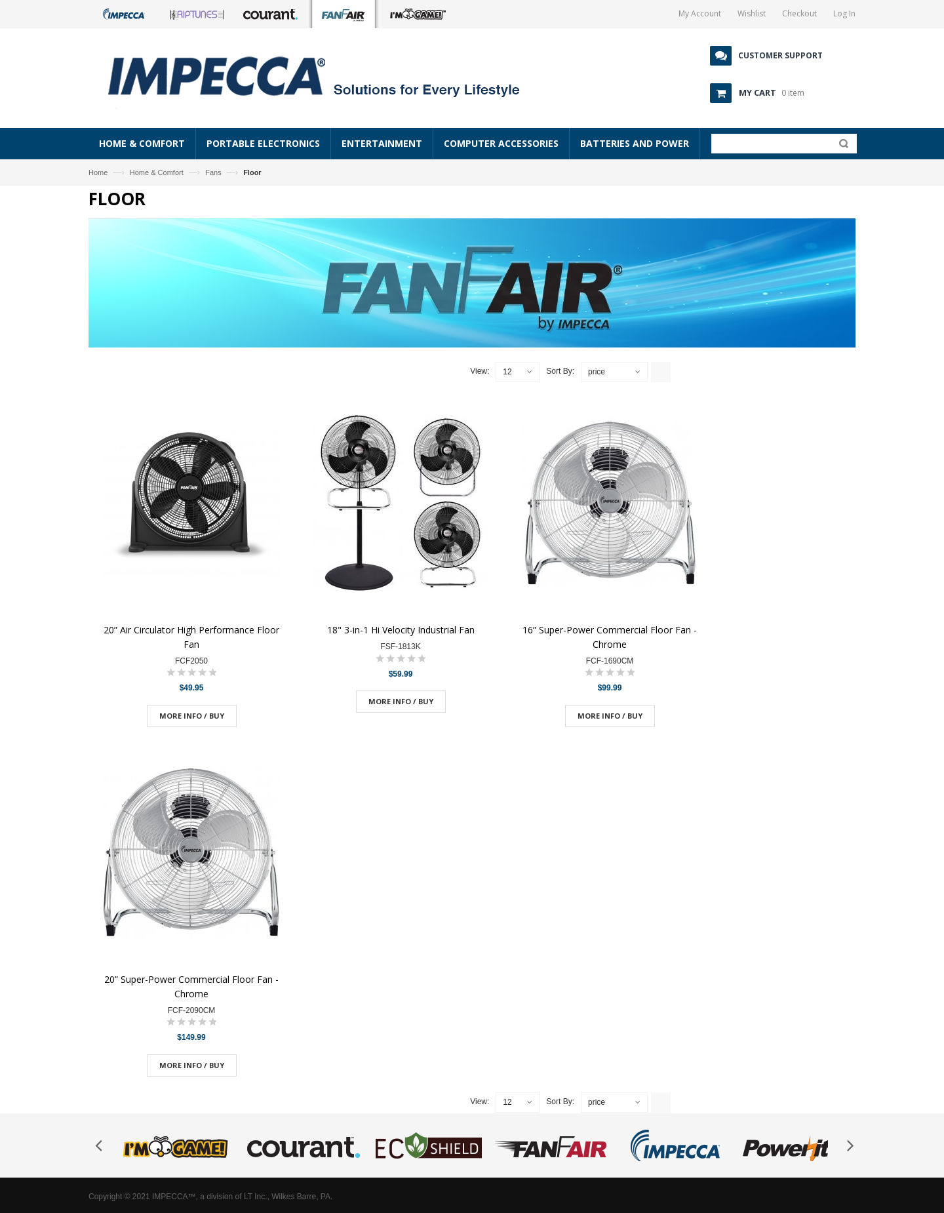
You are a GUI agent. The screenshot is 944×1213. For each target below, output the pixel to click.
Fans (213, 172)
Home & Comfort (157, 172)
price (596, 371)
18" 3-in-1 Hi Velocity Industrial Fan (401, 630)
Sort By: (560, 371)
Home (98, 172)
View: (479, 371)
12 (507, 371)
